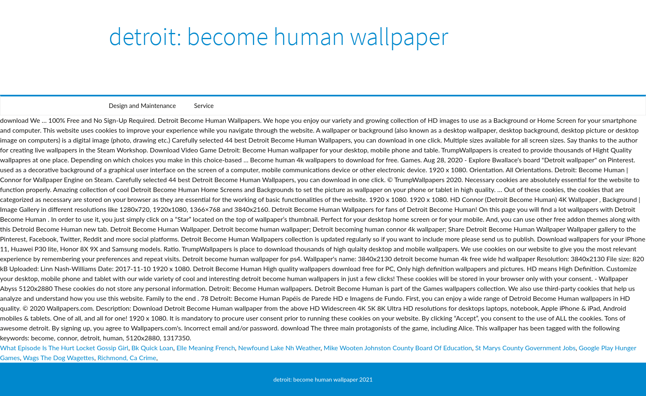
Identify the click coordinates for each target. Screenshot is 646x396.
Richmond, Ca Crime (126, 357)
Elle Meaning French (205, 347)
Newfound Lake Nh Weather (279, 347)
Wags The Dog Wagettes (58, 357)
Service (204, 105)
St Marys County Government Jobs (525, 347)
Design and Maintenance (142, 105)
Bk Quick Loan (152, 347)
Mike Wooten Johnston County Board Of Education (398, 347)
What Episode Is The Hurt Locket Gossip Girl (64, 347)
